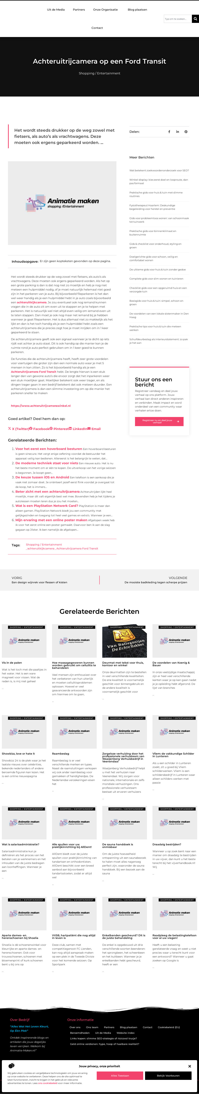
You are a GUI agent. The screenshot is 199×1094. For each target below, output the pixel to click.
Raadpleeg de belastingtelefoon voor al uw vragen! (175, 937)
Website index (125, 1032)
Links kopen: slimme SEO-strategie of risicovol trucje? (103, 1038)
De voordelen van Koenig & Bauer (171, 664)
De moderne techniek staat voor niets (46, 463)
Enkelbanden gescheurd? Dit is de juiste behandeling (123, 937)
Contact (97, 28)
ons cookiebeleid (47, 1083)
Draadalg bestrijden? (167, 844)
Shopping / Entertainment (99, 73)
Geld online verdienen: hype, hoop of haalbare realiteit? (104, 1043)
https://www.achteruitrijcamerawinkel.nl (41, 406)
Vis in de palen (12, 662)
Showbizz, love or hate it (18, 753)
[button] (190, 1066)
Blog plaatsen (137, 9)
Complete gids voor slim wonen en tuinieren (156, 278)
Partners (79, 9)
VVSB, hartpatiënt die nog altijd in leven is (73, 937)
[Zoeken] (195, 19)
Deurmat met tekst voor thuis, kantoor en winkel (123, 664)
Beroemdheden (80, 1032)
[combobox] (178, 19)
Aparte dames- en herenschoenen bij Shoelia (20, 937)
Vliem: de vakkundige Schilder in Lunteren (173, 755)
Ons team (92, 1027)
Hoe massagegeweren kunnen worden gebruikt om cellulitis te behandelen (74, 665)
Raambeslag (60, 753)
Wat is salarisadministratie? (20, 844)
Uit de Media (56, 9)
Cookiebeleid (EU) (169, 1027)
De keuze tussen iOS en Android (42, 477)
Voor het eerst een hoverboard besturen (48, 449)
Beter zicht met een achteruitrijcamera (47, 491)
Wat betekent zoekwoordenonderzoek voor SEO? (159, 170)
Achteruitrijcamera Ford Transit (33, 371)
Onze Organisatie (106, 10)
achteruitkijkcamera (31, 302)
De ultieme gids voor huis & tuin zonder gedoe (157, 269)
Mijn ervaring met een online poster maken (51, 520)
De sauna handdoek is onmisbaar (117, 846)
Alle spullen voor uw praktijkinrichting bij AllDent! (72, 846)
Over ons (75, 1027)
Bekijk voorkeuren (168, 1075)
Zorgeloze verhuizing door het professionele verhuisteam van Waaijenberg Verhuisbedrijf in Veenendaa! (123, 757)
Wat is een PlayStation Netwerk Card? (46, 506)
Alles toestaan (120, 1075)
